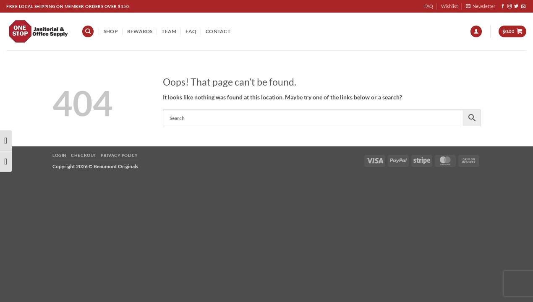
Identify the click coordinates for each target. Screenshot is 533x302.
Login (59, 155)
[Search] (88, 31)
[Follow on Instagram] (509, 6)
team (169, 31)
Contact (218, 31)
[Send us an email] (523, 6)
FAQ (428, 6)
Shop (111, 31)
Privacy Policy (119, 155)
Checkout (83, 155)
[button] (480, 6)
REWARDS (140, 31)
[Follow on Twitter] (516, 6)
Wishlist (449, 6)
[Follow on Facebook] (503, 6)
